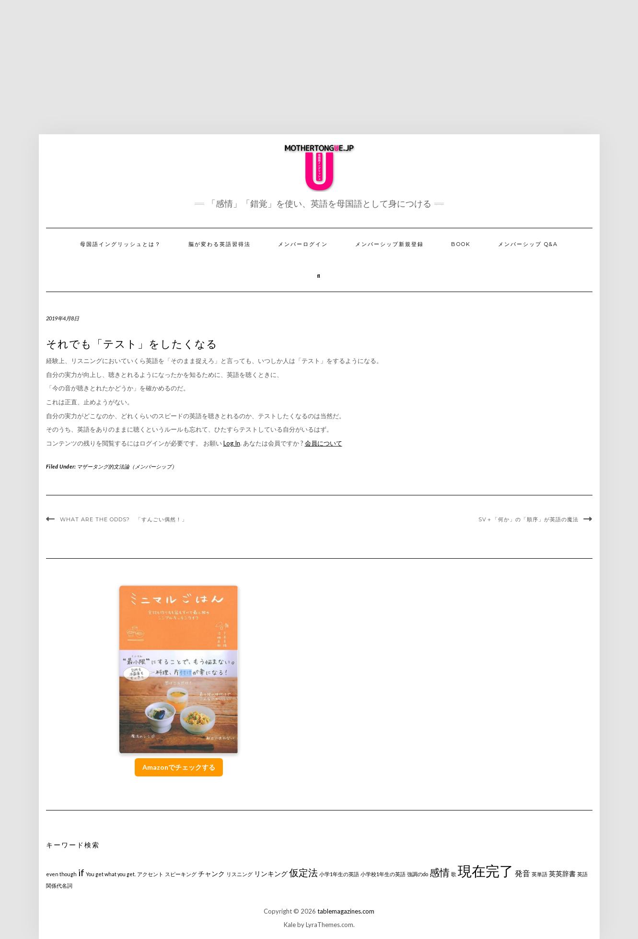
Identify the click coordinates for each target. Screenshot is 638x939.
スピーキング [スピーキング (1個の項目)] (181, 874)
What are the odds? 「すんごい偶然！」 (123, 519)
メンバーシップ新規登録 (389, 244)
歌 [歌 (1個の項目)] (453, 874)
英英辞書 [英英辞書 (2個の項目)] (562, 873)
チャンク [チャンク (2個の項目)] (211, 873)
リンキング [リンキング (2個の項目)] (271, 873)
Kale (290, 924)
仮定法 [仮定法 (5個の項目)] (303, 872)
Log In (231, 443)
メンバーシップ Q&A (528, 244)
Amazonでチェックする (178, 767)
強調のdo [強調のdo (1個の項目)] (417, 874)
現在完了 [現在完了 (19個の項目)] (485, 870)
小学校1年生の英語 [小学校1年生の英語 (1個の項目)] (383, 874)
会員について (323, 443)
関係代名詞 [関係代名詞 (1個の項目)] (59, 885)
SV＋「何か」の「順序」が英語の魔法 (528, 519)
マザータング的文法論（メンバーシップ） (127, 466)
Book (461, 244)
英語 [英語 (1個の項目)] (582, 874)
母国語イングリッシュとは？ (120, 244)
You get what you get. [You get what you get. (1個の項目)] (111, 874)
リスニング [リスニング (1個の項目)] (239, 874)
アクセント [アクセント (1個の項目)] (150, 874)
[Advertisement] (319, 67)
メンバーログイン (303, 244)
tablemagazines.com (345, 911)
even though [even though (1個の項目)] (61, 874)
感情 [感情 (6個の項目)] (439, 872)
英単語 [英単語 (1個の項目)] (539, 874)
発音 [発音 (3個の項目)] (522, 873)
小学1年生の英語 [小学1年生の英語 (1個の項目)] (339, 874)
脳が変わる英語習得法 (219, 244)
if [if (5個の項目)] (81, 872)
